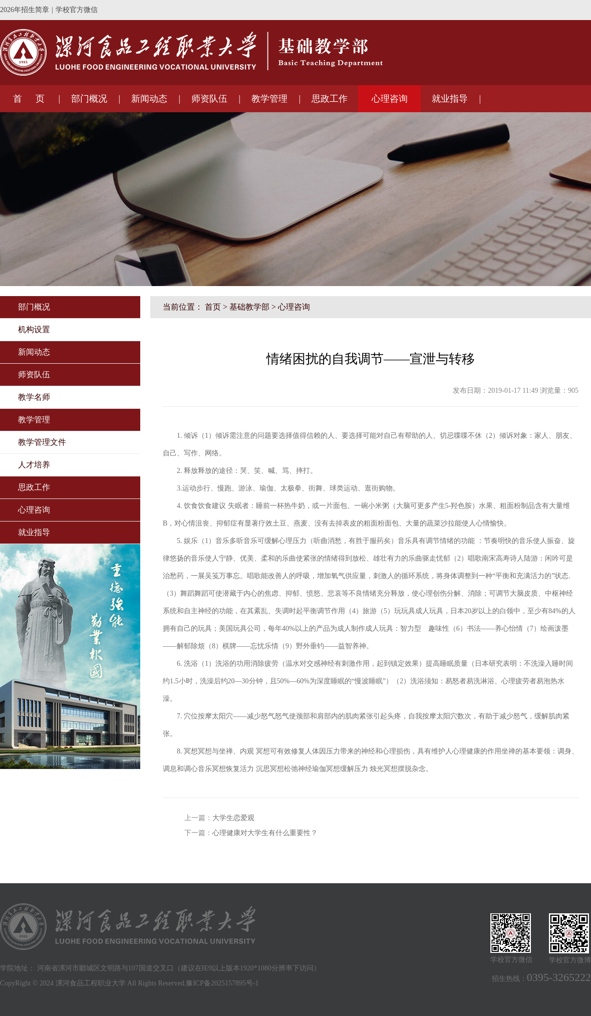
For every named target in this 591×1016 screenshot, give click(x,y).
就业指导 (450, 99)
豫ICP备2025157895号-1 (222, 983)
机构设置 (34, 329)
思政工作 (330, 99)
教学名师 (34, 397)
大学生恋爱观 (233, 818)
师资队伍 (209, 99)
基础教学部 (249, 307)
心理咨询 (390, 99)
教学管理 (269, 99)
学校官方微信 (77, 10)
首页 (213, 307)
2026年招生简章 (24, 10)
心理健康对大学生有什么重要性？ (265, 833)
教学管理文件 (42, 442)
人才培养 (34, 464)
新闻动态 (149, 99)
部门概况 (89, 99)
